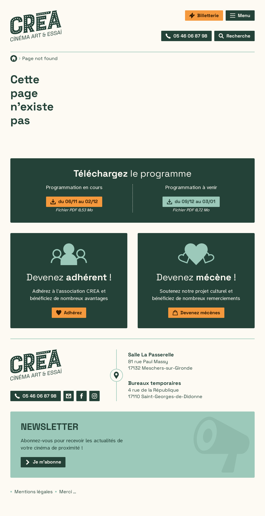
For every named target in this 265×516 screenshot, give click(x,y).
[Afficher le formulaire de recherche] (234, 36)
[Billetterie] (204, 15)
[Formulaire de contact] (68, 396)
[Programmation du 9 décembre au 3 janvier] (191, 202)
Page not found (40, 58)
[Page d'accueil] (13, 58)
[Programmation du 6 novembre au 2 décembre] (74, 202)
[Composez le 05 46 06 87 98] (186, 36)
